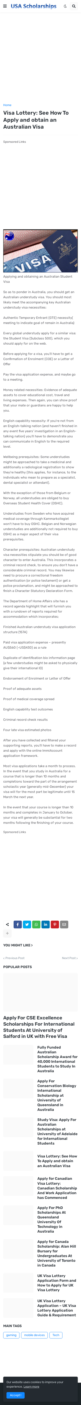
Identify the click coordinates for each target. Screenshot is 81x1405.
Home (7, 105)
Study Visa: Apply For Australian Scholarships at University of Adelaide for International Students (57, 1131)
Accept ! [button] (15, 1395)
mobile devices (34, 1335)
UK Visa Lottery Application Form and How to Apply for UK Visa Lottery (56, 1283)
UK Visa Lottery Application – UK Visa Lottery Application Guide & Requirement (56, 1308)
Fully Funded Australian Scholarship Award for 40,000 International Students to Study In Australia (57, 1059)
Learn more (31, 1386)
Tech (55, 1335)
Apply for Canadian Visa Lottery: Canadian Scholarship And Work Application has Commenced (57, 1188)
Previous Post (14, 958)
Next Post (69, 958)
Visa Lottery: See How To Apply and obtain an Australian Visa (57, 1161)
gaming (11, 1335)
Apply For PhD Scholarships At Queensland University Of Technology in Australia (51, 1219)
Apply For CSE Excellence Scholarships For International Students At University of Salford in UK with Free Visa (39, 1027)
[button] (5, 6)
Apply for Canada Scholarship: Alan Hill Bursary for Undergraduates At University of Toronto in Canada (56, 1253)
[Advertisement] (40, 58)
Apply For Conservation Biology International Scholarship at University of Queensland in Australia (56, 1095)
